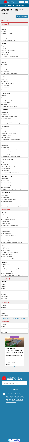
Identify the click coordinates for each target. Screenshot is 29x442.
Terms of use (12, 440)
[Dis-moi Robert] (14, 417)
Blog (6, 5)
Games (10, 5)
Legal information (20, 439)
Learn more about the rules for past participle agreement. (14, 318)
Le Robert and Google (20, 440)
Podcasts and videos (19, 5)
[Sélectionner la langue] (21, 2)
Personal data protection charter (9, 439)
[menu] (1, 2)
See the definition (23, 16)
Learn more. (23, 437)
